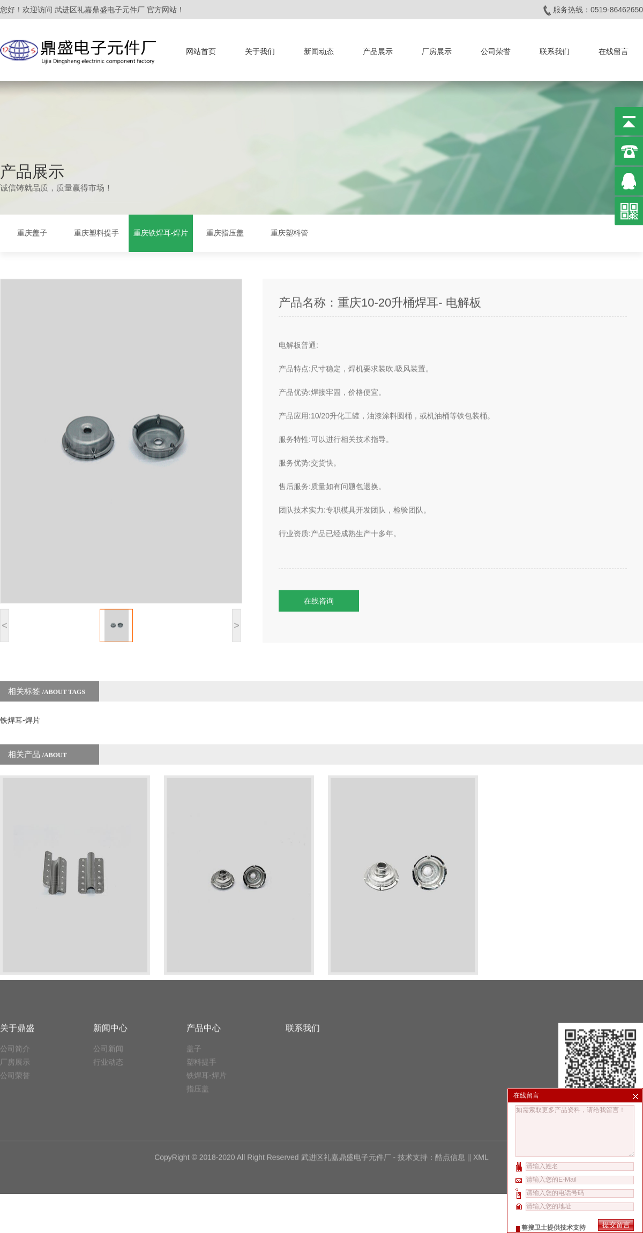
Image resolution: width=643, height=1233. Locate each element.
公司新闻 (108, 968)
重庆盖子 (32, 231)
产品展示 (378, 47)
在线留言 (614, 47)
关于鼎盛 (17, 948)
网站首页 (201, 47)
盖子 (193, 968)
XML (481, 1077)
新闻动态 (319, 47)
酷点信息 (450, 1077)
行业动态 (108, 982)
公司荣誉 (496, 47)
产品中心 (203, 948)
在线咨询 (319, 567)
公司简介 (15, 968)
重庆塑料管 (289, 231)
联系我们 (555, 47)
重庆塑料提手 (96, 231)
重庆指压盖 (225, 231)
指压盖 (197, 1008)
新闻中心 (110, 948)
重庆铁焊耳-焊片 (161, 231)
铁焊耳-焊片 (20, 686)
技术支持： (416, 1077)
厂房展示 (437, 47)
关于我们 (260, 47)
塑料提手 (201, 982)
